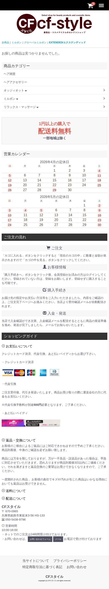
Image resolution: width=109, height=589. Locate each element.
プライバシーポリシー (70, 560)
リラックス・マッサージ (21, 107)
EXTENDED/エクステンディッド (67, 42)
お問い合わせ (77, 567)
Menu (102, 3)
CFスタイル (54, 576)
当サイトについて (35, 560)
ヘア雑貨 (9, 73)
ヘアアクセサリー (15, 82)
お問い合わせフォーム (40, 539)
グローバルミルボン (35, 42)
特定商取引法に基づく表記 (42, 567)
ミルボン (17, 42)
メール (58, 539)
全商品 (5, 42)
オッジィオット (15, 90)
